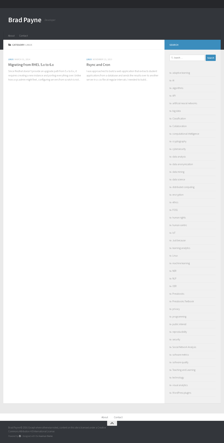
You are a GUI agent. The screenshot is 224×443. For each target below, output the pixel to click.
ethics (175, 202)
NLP (174, 278)
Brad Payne (24, 19)
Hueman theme (46, 436)
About (11, 35)
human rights (179, 217)
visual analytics (180, 385)
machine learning (181, 263)
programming (179, 316)
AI (173, 80)
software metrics (180, 354)
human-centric (179, 225)
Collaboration (179, 126)
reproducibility (179, 331)
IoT (173, 232)
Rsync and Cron (98, 64)
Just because (178, 240)
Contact (23, 35)
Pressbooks (178, 293)
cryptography (179, 141)
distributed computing (183, 187)
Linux (11, 59)
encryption (177, 194)
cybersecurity (179, 149)
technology (178, 377)
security (176, 339)
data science (178, 179)
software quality (180, 362)
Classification (179, 118)
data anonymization (182, 164)
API (174, 95)
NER (174, 270)
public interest (179, 324)
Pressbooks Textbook (183, 301)
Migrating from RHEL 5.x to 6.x (31, 64)
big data (176, 110)
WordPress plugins (181, 392)
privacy (176, 309)
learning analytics (181, 248)
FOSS (175, 209)
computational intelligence (185, 133)
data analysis (179, 156)
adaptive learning (181, 72)
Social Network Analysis (184, 347)
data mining (178, 171)
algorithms (177, 88)
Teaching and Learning (183, 369)
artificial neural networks (184, 103)
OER (174, 286)
